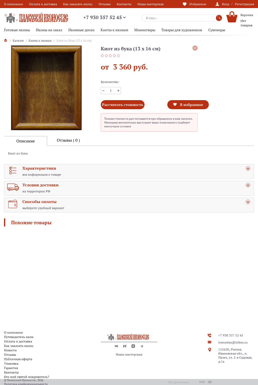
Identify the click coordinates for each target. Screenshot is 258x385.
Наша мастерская (150, 4)
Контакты (124, 4)
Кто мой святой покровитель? (26, 377)
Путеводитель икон (18, 337)
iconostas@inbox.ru (233, 342)
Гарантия (11, 368)
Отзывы (105, 4)
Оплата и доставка (43, 4)
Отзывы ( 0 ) (68, 140)
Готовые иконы (17, 29)
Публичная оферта (18, 359)
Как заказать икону (78, 4)
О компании (13, 4)
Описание (25, 141)
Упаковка (11, 363)
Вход (225, 4)
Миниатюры (144, 29)
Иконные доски (81, 29)
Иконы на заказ (49, 29)
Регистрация (244, 4)
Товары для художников (181, 29)
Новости (10, 350)
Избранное (197, 4)
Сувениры (216, 29)
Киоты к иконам (114, 29)
